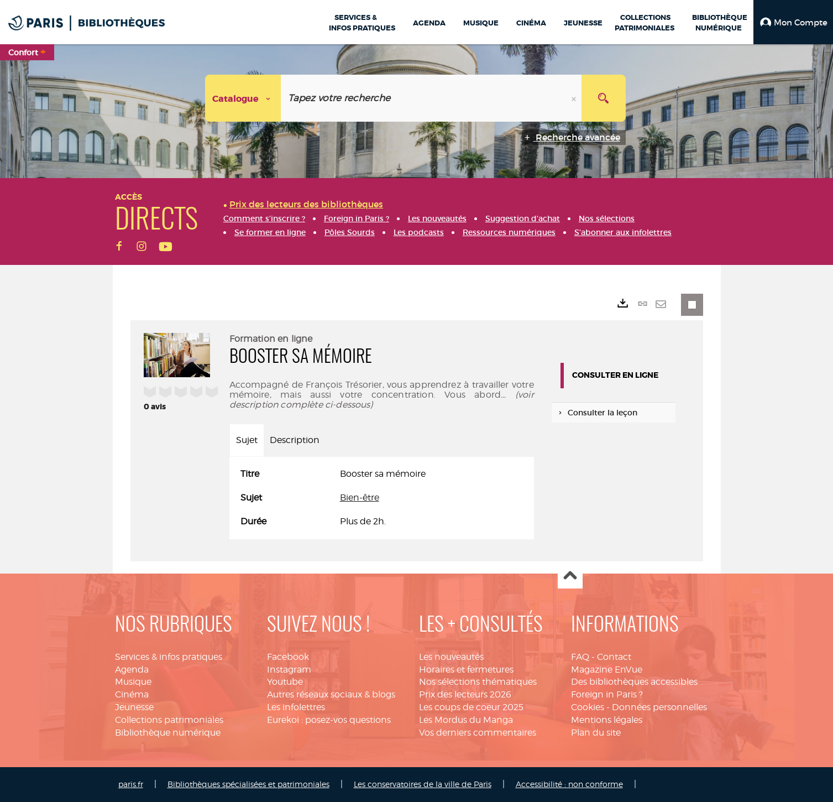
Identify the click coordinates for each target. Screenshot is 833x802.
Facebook (288, 657)
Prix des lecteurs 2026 (465, 694)
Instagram (289, 669)
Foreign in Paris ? (607, 694)
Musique (133, 681)
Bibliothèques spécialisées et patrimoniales (248, 784)
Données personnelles (659, 707)
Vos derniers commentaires (477, 732)
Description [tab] (294, 440)
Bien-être (359, 497)
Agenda (132, 669)
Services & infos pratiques (168, 657)
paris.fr (130, 784)
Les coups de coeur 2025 (471, 707)
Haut (570, 577)
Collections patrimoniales (169, 720)
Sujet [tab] (247, 440)
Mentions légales (606, 720)
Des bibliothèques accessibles (634, 681)
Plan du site (596, 732)
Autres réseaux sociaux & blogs (331, 694)
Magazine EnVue (606, 669)
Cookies (587, 707)
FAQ (580, 657)
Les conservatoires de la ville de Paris (422, 784)
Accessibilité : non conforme (569, 784)
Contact (614, 657)
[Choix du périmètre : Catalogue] (243, 98)
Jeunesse (134, 707)
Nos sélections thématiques (478, 681)
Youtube (285, 681)
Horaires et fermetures (466, 669)
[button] (793, 22)
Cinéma (132, 694)
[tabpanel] (381, 498)
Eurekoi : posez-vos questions (329, 720)
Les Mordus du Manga (466, 720)
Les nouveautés (451, 657)
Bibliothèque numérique (168, 732)
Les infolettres (296, 707)
